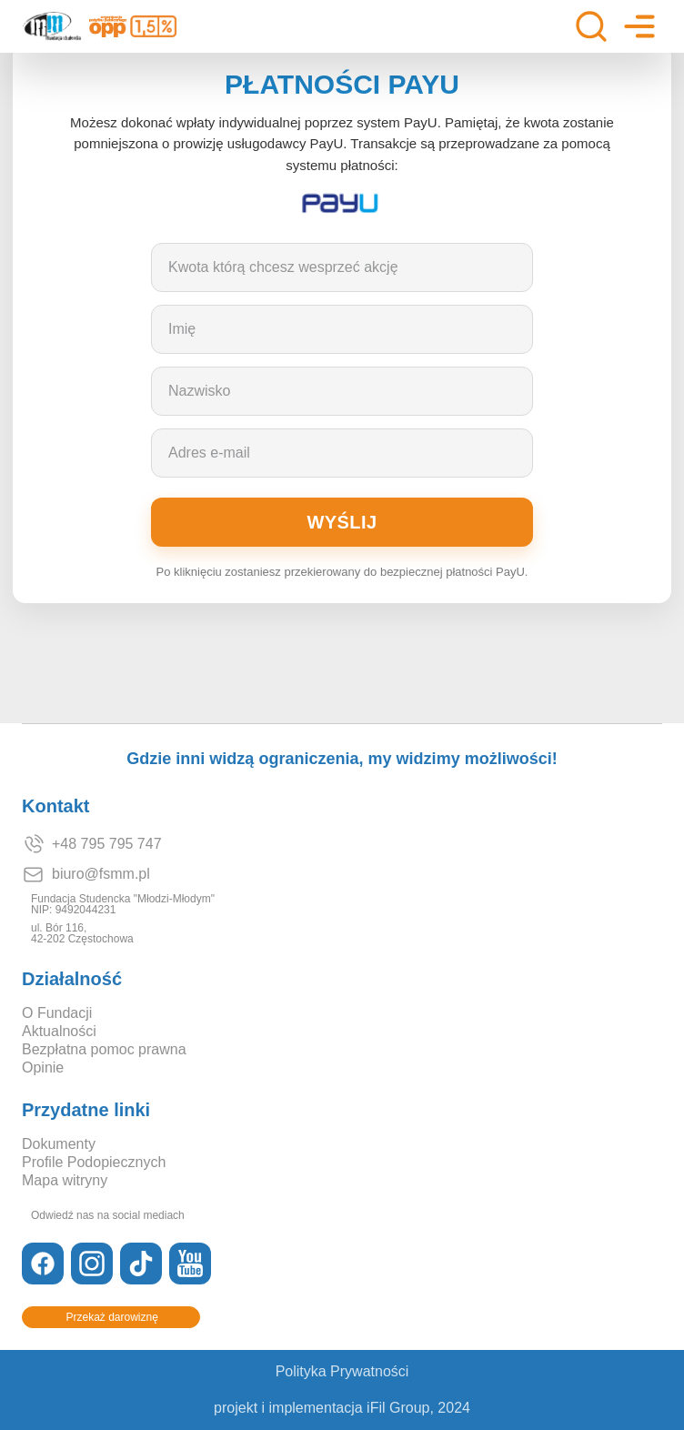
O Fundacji (57, 1013)
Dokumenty (59, 1144)
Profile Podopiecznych (94, 1162)
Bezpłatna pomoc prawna (104, 1049)
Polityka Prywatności (342, 1372)
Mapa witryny (64, 1180)
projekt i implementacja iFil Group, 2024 (342, 1408)
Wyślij (342, 522)
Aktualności (59, 1031)
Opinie (43, 1068)
